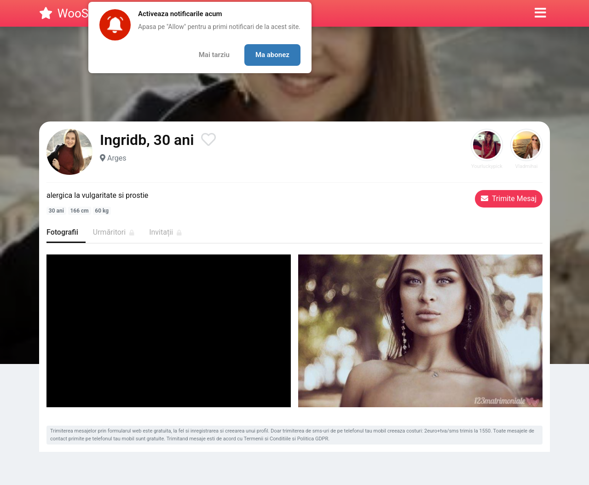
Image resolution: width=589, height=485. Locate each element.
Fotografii (62, 232)
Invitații (165, 232)
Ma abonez (272, 55)
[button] (540, 13)
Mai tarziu (214, 55)
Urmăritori (113, 232)
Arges (116, 158)
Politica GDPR (313, 439)
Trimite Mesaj (509, 198)
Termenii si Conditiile (267, 439)
